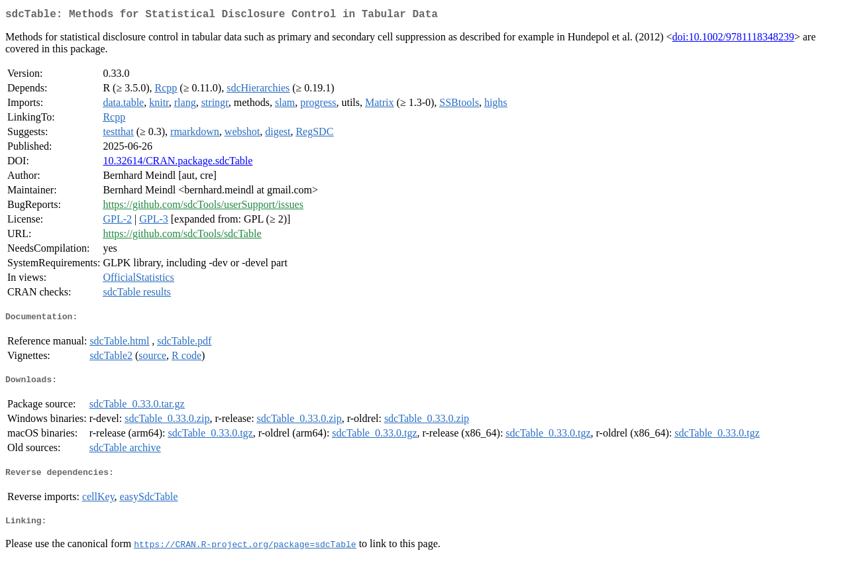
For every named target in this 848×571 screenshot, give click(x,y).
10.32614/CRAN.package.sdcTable (177, 163)
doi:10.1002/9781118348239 (733, 39)
